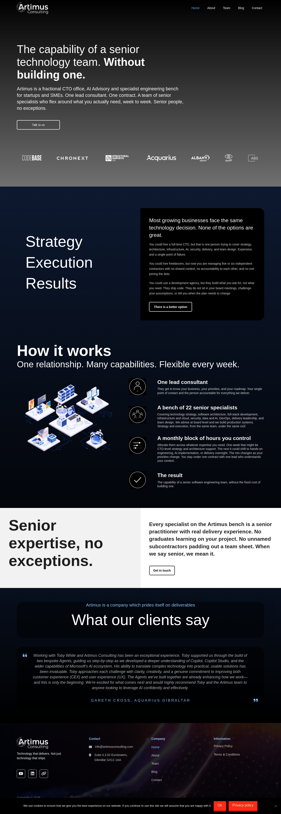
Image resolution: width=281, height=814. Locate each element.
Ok (220, 805)
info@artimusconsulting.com (114, 746)
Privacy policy (243, 805)
